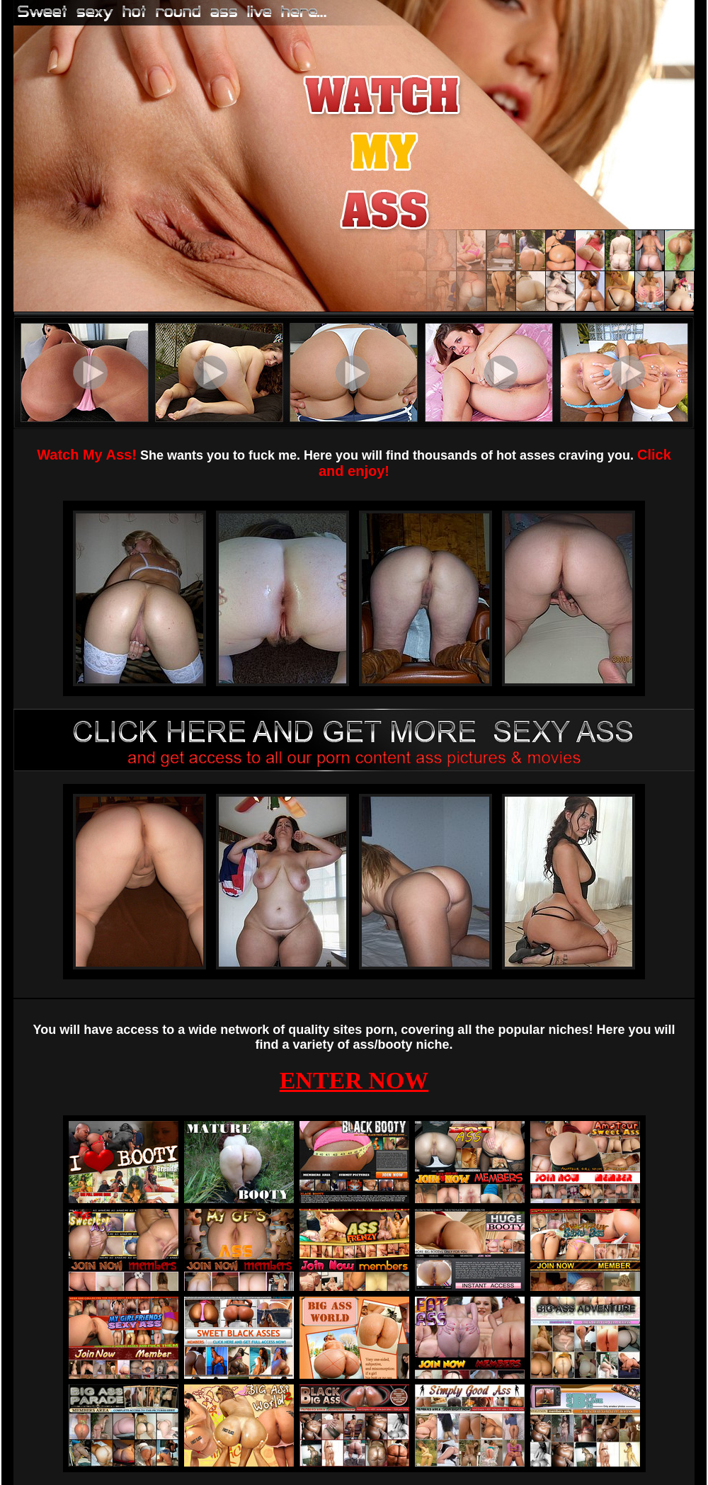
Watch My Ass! (87, 454)
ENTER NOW (354, 1080)
